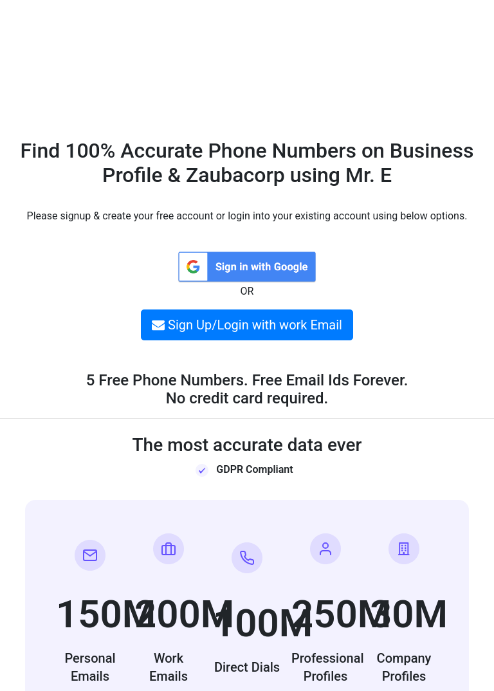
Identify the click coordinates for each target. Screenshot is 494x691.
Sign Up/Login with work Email (247, 325)
